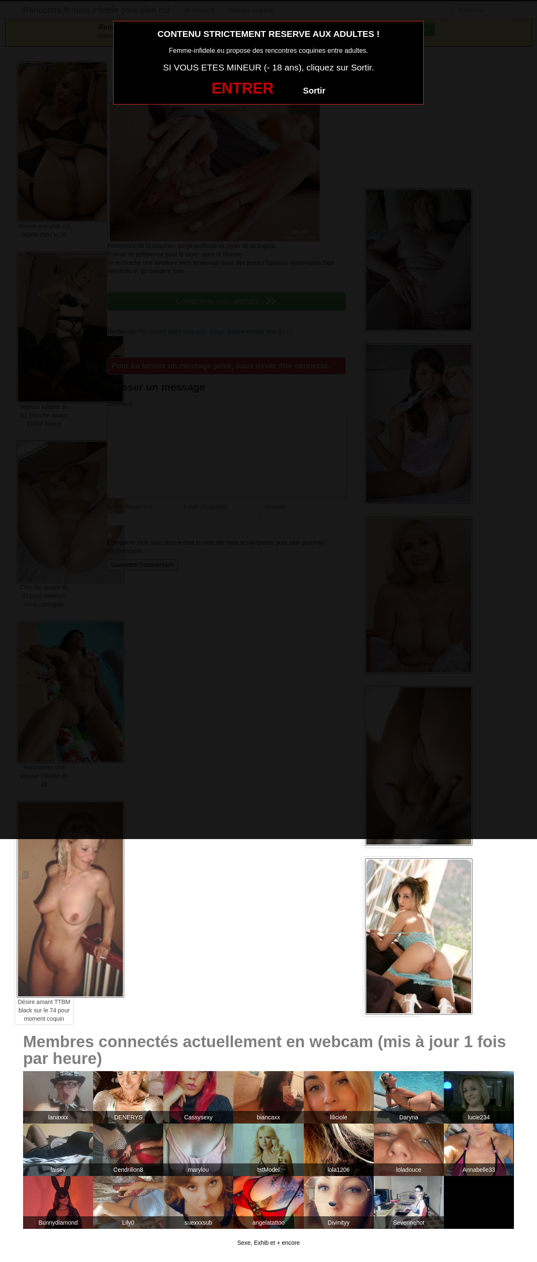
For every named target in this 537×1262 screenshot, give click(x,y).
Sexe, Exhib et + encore (268, 1242)
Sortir (314, 90)
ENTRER (242, 88)
